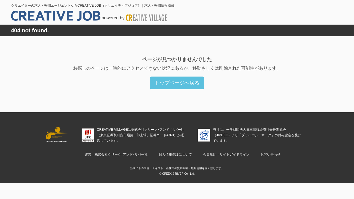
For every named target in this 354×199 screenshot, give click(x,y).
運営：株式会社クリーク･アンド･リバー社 (116, 154)
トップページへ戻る (177, 83)
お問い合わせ (270, 154)
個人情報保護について (175, 154)
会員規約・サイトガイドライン (226, 154)
